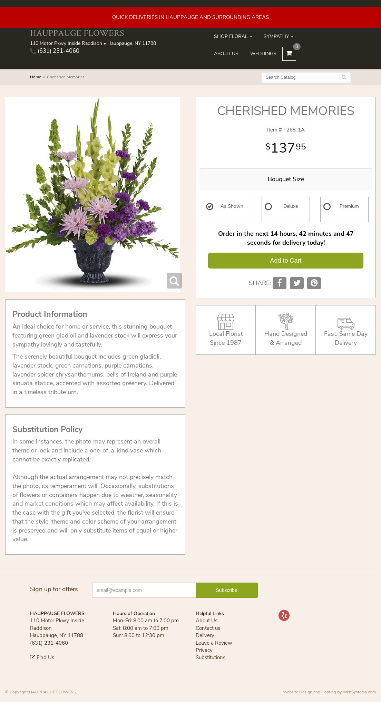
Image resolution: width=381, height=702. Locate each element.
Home (35, 77)
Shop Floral (231, 36)
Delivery (205, 635)
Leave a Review (214, 643)
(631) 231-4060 (54, 51)
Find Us (42, 657)
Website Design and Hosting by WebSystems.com (329, 692)
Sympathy (276, 36)
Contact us (208, 628)
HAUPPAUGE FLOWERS (77, 33)
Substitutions (210, 657)
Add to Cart (285, 260)
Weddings (263, 53)
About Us (226, 53)
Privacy (204, 650)
